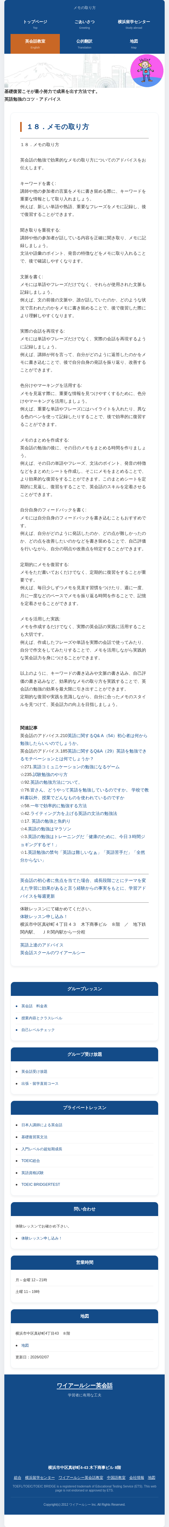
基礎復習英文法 (34, 1137)
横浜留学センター (134, 25)
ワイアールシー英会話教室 (81, 1477)
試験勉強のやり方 (50, 774)
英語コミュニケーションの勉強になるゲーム (76, 766)
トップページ (35, 25)
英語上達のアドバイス (42, 944)
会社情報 (136, 1477)
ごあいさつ (84, 25)
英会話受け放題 (34, 1071)
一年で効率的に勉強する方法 (58, 805)
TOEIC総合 (30, 1161)
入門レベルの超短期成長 (41, 1149)
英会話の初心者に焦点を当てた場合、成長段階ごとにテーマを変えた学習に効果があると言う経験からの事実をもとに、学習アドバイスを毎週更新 (83, 888)
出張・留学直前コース (40, 1083)
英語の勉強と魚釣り (51, 821)
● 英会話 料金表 (31, 1006)
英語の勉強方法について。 (56, 782)
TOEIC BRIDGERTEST (40, 1184)
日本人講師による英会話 (41, 1125)
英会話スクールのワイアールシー (52, 952)
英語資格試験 (32, 1173)
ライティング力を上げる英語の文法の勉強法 (73, 813)
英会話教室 (35, 44)
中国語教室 (116, 1477)
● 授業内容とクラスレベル (39, 1018)
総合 (17, 1477)
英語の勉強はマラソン (49, 828)
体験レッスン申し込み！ (44, 916)
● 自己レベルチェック (35, 1030)
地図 (134, 44)
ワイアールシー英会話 (85, 1385)
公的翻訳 (84, 44)
